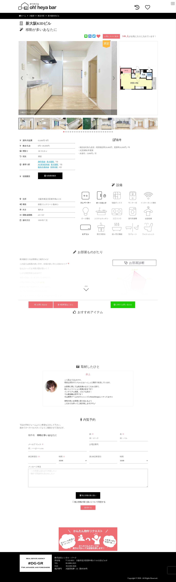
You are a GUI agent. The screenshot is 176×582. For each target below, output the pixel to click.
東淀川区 (41, 16)
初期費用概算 (50, 176)
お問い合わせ (40, 305)
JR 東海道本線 (44, 165)
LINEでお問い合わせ (123, 305)
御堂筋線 (41, 162)
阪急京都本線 (43, 167)
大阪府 (31, 16)
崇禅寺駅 (54, 167)
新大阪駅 (51, 162)
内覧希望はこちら (65, 305)
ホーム (22, 16)
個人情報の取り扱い (88, 495)
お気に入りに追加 (111, 36)
